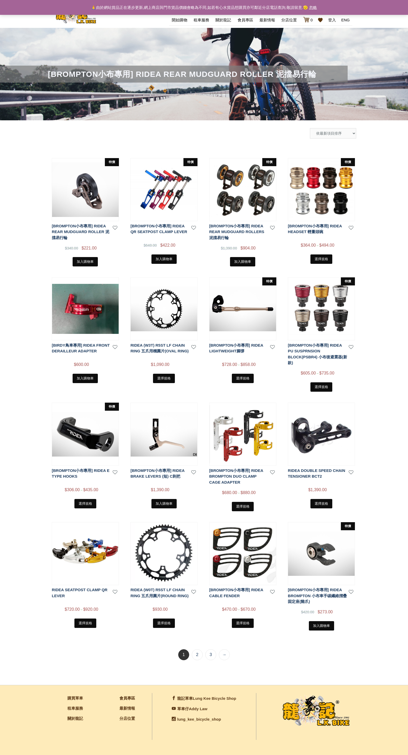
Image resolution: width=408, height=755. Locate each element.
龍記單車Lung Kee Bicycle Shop (206, 698)
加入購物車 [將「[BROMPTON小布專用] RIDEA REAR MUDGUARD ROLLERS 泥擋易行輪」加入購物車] (242, 261)
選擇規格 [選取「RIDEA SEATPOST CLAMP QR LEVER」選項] (85, 623)
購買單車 (75, 697)
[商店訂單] (333, 133)
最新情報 (267, 20)
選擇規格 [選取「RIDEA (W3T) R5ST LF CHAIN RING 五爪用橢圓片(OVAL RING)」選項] (164, 378)
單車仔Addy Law (192, 708)
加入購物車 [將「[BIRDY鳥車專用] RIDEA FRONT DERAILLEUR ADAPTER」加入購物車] (85, 378)
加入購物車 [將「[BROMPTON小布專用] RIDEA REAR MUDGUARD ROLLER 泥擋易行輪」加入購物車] (85, 261)
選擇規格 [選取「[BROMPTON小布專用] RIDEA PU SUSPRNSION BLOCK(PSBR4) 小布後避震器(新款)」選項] (321, 386)
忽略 (313, 7)
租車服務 (201, 20)
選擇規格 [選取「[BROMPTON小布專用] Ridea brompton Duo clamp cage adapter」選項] (243, 506)
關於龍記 (223, 20)
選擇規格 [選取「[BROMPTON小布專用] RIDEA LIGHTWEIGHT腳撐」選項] (243, 378)
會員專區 (245, 20)
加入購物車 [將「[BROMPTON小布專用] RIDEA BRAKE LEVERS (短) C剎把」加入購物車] (164, 503)
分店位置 (289, 20)
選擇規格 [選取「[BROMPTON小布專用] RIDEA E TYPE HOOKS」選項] (85, 503)
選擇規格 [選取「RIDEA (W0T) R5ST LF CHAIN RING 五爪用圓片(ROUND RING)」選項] (164, 623)
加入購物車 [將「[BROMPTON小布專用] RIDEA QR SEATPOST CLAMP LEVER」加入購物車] (164, 258)
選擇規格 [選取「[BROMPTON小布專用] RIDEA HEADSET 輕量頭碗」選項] (321, 258)
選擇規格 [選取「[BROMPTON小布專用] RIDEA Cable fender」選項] (243, 623)
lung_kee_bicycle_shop (199, 718)
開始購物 (179, 20)
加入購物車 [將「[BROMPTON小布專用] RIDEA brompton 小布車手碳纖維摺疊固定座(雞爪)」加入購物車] (321, 625)
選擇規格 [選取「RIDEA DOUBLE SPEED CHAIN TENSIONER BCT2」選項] (321, 503)
